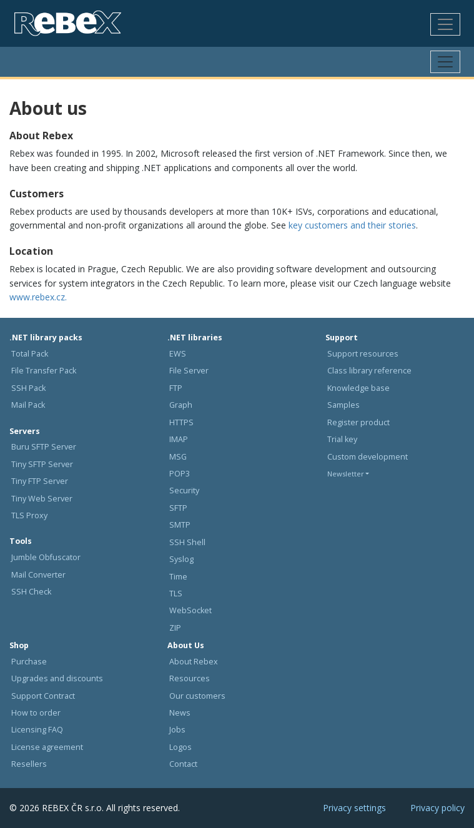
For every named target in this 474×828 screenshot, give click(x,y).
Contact (183, 764)
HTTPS (181, 422)
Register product (358, 422)
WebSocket (190, 610)
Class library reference (369, 370)
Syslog (181, 559)
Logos (180, 747)
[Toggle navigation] (445, 24)
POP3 (179, 473)
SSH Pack (28, 388)
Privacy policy (437, 808)
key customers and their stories (352, 225)
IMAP (178, 439)
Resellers (29, 764)
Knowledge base (358, 388)
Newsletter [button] (345, 473)
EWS (177, 353)
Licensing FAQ (37, 729)
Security (184, 490)
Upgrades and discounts (57, 678)
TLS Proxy (29, 515)
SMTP (179, 525)
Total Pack (29, 353)
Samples (343, 405)
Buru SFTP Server (43, 446)
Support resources (362, 353)
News (179, 712)
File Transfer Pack (43, 370)
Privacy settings (354, 808)
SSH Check (31, 591)
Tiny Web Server (41, 498)
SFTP (178, 508)
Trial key (342, 439)
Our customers (197, 696)
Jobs (177, 729)
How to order (36, 712)
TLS (175, 593)
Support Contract (43, 696)
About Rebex (193, 661)
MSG (178, 456)
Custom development (367, 456)
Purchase (29, 661)
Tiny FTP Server (39, 481)
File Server (189, 370)
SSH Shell (187, 542)
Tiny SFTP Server (42, 464)
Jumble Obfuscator (46, 557)
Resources (189, 678)
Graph (180, 405)
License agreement (47, 747)
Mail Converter (38, 574)
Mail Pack (28, 405)
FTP (175, 388)
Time (178, 576)
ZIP (175, 628)
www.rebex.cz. (38, 297)
